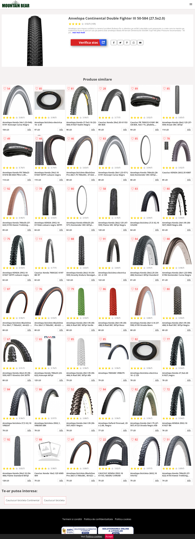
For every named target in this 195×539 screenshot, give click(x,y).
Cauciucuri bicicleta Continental (22, 500)
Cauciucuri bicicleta (54, 500)
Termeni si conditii (72, 519)
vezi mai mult (78, 32)
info (29, 129)
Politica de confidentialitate (98, 519)
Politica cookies (123, 519)
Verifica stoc (92, 42)
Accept (109, 536)
